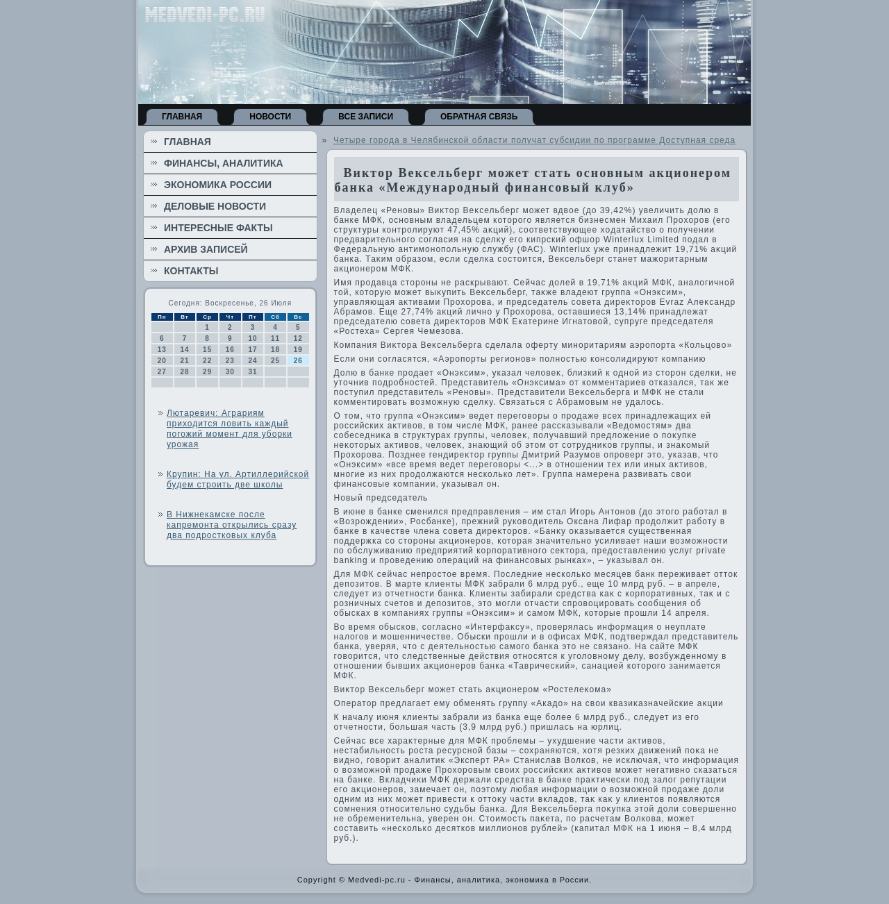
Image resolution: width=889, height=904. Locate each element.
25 (275, 361)
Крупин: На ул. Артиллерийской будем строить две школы (238, 479)
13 (162, 349)
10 (252, 338)
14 (184, 349)
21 (184, 361)
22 (207, 361)
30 (230, 372)
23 (230, 361)
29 (207, 372)
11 (275, 338)
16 (230, 349)
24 (252, 361)
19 (298, 349)
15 (207, 349)
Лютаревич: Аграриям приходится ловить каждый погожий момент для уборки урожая (229, 428)
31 (252, 372)
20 (162, 361)
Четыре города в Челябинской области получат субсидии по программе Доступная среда (534, 140)
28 (184, 372)
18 (275, 349)
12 (298, 338)
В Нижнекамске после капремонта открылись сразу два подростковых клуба (232, 525)
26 (298, 361)
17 (252, 349)
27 (162, 372)
